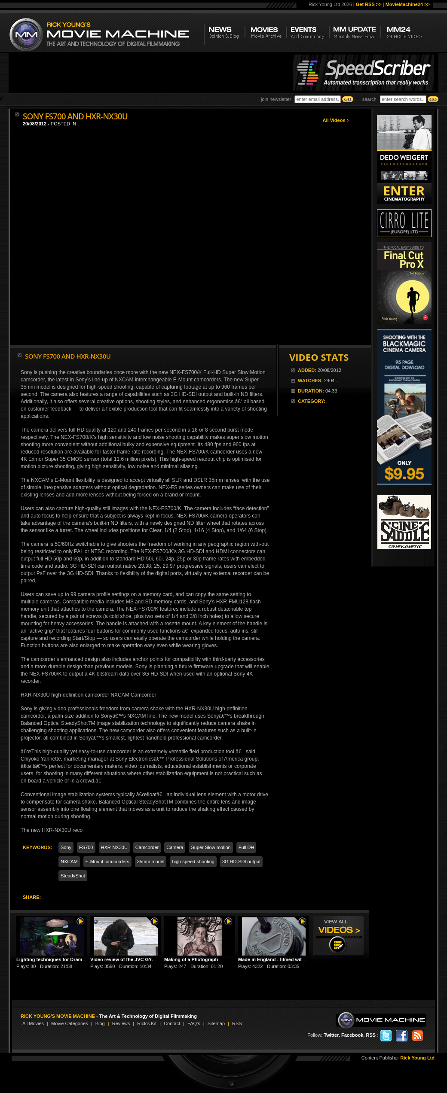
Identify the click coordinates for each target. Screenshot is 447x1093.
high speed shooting (193, 861)
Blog (100, 1023)
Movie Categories (69, 1023)
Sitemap (216, 1023)
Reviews (121, 1023)
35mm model (151, 861)
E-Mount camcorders (107, 861)
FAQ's (193, 1023)
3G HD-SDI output (241, 861)
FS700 (86, 847)
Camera (174, 847)
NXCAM (69, 861)
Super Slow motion (210, 847)
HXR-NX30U (114, 847)
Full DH (246, 847)
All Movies (33, 1023)
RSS (237, 1023)
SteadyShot (73, 875)
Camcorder (147, 847)
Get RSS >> (369, 4)
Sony (66, 847)
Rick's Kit (146, 1023)
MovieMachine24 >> (408, 4)
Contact (172, 1023)
